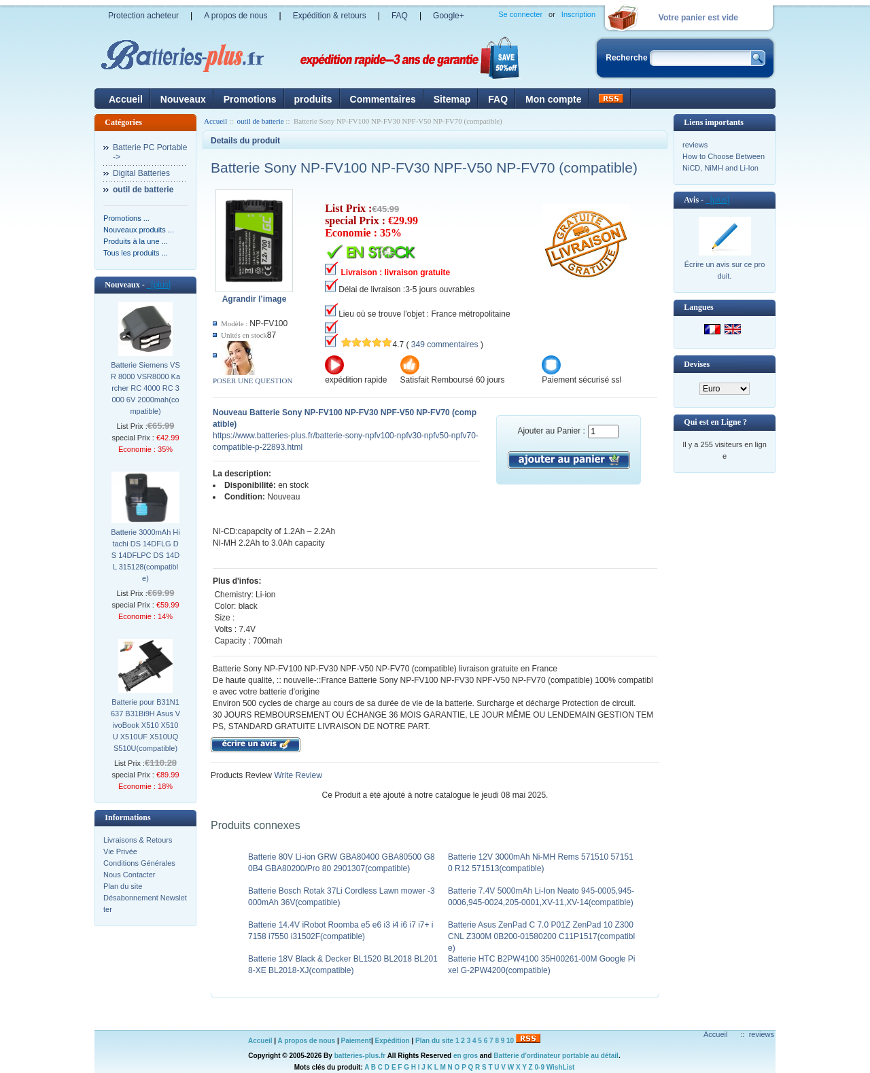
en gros (465, 1055)
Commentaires (383, 99)
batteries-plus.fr (360, 1055)
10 (510, 1040)
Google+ (448, 15)
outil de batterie (260, 121)
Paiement (356, 1040)
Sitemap (452, 99)
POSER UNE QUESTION (252, 380)
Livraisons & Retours (138, 840)
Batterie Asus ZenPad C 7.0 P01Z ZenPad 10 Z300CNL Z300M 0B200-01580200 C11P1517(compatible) (541, 936)
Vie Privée (120, 851)
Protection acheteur (143, 15)
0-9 (539, 1067)
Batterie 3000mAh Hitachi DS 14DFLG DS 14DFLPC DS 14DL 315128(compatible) (145, 555)
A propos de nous (235, 15)
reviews (695, 145)
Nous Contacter (129, 874)
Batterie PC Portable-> (150, 152)
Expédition (392, 1040)
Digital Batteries (141, 173)
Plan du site (122, 886)
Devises (697, 364)
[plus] (159, 284)
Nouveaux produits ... (138, 230)
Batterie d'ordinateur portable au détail (556, 1055)
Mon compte (553, 99)
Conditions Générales (139, 863)
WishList (560, 1067)
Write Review (297, 775)
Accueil (126, 99)
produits (313, 99)
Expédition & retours (329, 15)
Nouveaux (183, 99)
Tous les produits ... (135, 253)
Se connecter (520, 14)
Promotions (250, 99)
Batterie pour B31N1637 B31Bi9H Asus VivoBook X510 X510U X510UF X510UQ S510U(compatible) (145, 725)
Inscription (578, 14)
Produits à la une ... (135, 241)
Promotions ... (126, 218)
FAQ (400, 15)
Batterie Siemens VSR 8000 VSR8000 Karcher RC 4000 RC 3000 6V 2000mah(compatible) (145, 388)
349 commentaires (444, 344)
